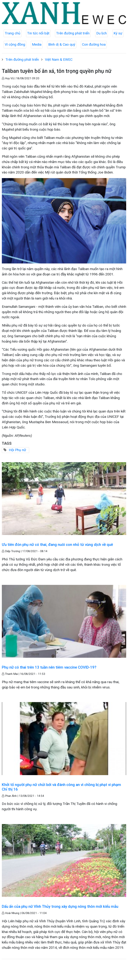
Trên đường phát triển (72, 33)
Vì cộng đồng (15, 44)
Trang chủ (12, 33)
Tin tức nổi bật (38, 33)
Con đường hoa (94, 44)
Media (36, 44)
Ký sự (118, 33)
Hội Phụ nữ (17, 450)
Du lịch (101, 33)
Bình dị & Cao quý (61, 44)
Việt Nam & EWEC (58, 59)
